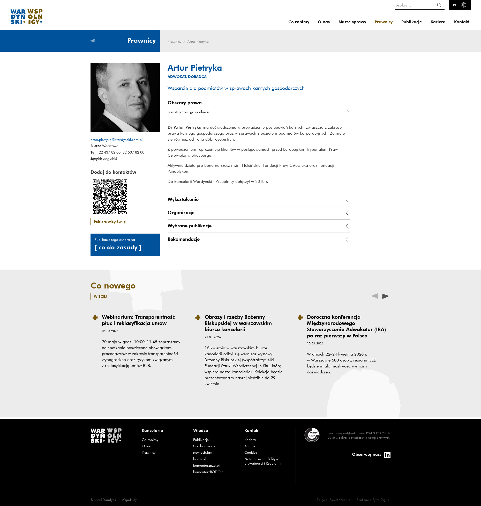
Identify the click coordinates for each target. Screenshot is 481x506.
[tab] (259, 199)
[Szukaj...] (420, 5)
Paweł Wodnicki (341, 499)
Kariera (438, 22)
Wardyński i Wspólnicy (120, 499)
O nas (324, 22)
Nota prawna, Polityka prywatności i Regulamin (263, 461)
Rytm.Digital (381, 499)
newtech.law (215, 452)
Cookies (250, 452)
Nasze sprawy (352, 22)
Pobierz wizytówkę (110, 221)
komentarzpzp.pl (215, 465)
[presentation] (385, 295)
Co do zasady (215, 445)
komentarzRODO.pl (215, 471)
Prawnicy (384, 22)
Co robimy (298, 22)
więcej (100, 296)
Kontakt (461, 22)
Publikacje (411, 22)
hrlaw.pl (215, 458)
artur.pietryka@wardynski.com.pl (116, 139)
